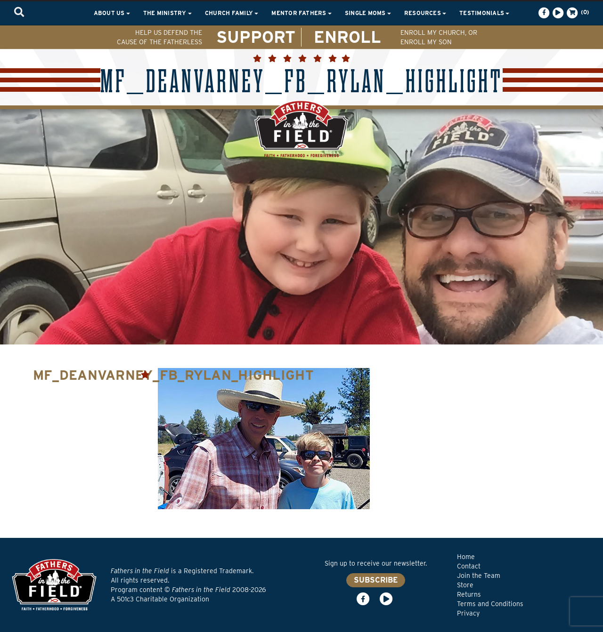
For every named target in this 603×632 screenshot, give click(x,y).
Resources (425, 12)
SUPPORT (255, 37)
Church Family (231, 12)
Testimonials (484, 12)
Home (466, 556)
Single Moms (368, 12)
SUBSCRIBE (376, 580)
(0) (577, 12)
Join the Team (478, 575)
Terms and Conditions (490, 604)
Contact (469, 566)
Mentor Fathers (301, 12)
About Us (112, 12)
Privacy (468, 613)
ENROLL (347, 37)
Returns (469, 594)
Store (465, 585)
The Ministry (167, 12)
